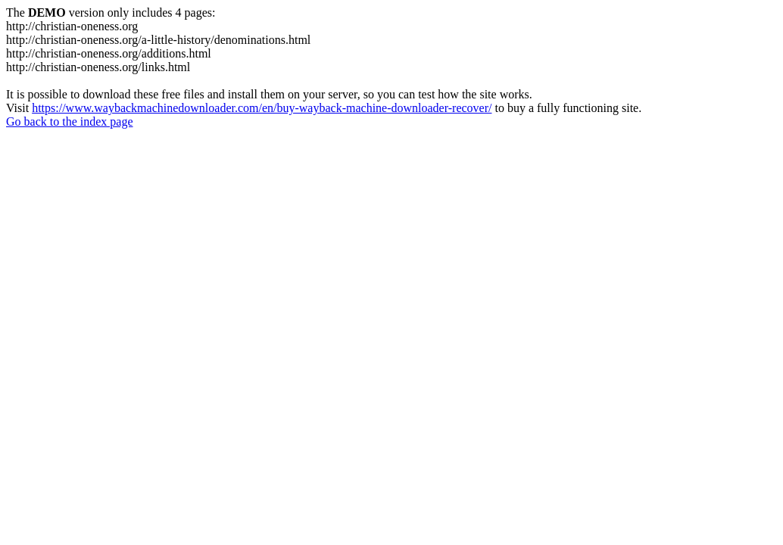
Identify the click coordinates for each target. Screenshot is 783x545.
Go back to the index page (69, 121)
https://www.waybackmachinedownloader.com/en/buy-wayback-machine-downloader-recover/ (261, 107)
